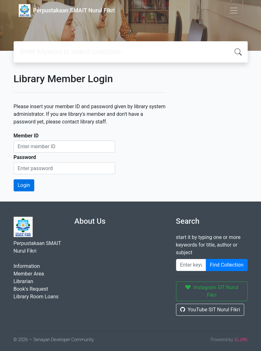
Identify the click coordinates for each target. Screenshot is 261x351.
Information (27, 266)
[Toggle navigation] (234, 10)
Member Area (29, 274)
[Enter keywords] (191, 265)
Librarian (23, 281)
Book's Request (31, 289)
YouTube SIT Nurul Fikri (210, 310)
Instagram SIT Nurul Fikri (211, 291)
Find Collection (227, 265)
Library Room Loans (36, 297)
